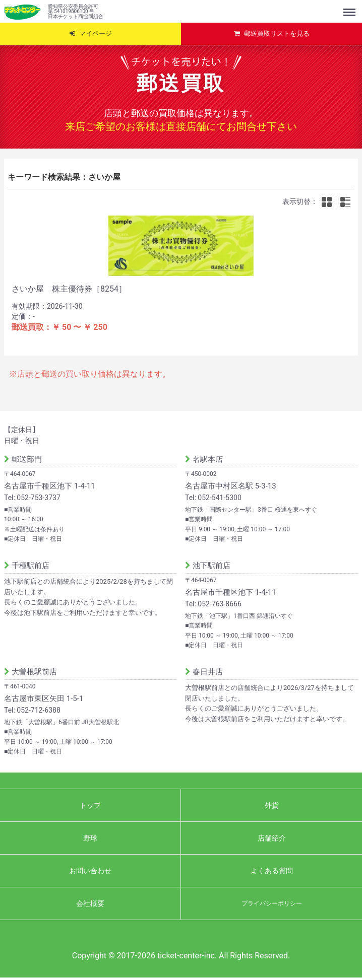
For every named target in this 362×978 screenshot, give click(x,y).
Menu (350, 7)
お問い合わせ (90, 871)
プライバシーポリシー (272, 903)
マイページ (95, 33)
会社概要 (90, 903)
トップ (90, 805)
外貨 (272, 805)
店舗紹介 (272, 838)
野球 (90, 838)
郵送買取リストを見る (277, 33)
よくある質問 (272, 871)
